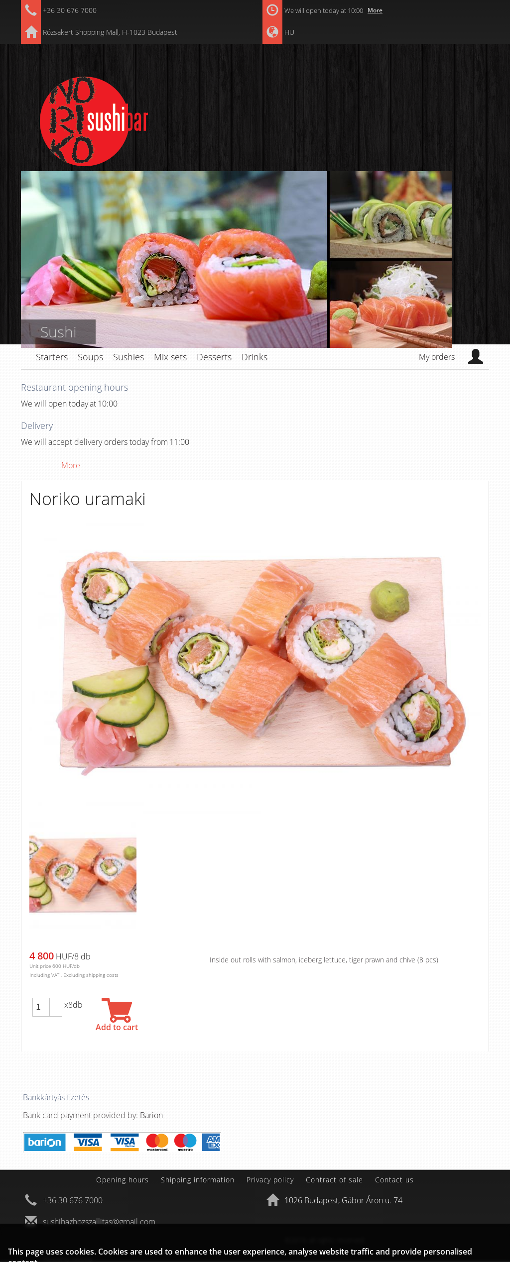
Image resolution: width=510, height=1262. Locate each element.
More (375, 10)
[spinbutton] (41, 1007)
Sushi (58, 331)
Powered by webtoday (68, 1259)
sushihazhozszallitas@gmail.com (99, 1221)
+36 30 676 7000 (70, 10)
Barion (151, 1115)
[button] (55, 1002)
